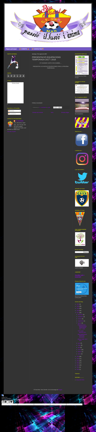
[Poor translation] (10, 401)
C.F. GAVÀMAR (19, 121)
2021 (78, 304)
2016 (78, 356)
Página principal (11, 49)
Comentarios (12, 113)
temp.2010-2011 (80, 379)
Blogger (60, 389)
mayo (79, 345)
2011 (78, 367)
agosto (80, 323)
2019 (78, 308)
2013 (78, 363)
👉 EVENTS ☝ (24, 49)
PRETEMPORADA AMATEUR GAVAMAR (82, 336)
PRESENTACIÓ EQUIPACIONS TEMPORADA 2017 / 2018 (82, 327)
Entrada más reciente (37, 112)
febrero (80, 351)
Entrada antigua (65, 112)
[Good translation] (4, 401)
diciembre (80, 314)
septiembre (81, 321)
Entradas (11, 110)
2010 (78, 369)
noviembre (80, 316)
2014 (78, 360)
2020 (78, 306)
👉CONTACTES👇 (38, 49)
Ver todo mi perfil (11, 131)
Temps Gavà (15, 83)
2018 (78, 310)
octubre (80, 318)
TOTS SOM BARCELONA (82, 331)
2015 (78, 358)
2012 (78, 365)
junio (79, 343)
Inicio (52, 112)
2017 (78, 312)
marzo (79, 349)
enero (79, 354)
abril (79, 347)
